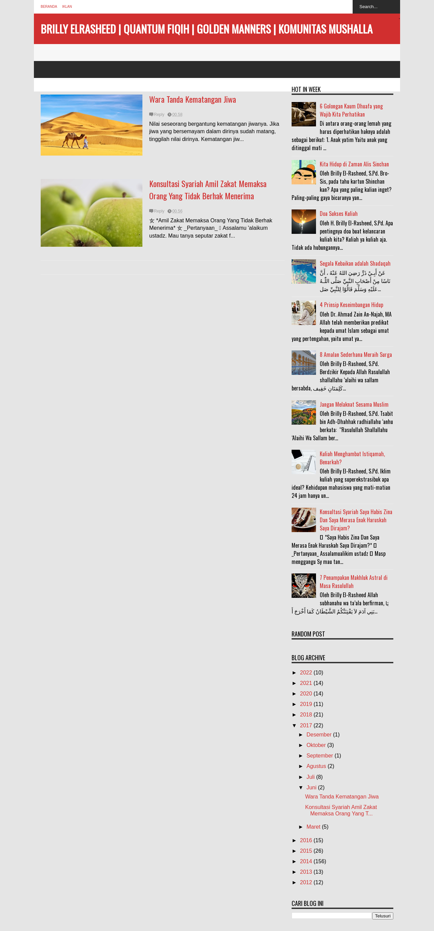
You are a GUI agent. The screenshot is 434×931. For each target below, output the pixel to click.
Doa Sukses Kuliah (339, 213)
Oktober (317, 745)
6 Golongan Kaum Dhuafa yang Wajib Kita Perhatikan (351, 110)
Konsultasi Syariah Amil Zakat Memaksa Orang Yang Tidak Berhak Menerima (208, 189)
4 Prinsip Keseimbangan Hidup (351, 305)
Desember (320, 734)
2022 (307, 672)
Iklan (67, 6)
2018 (307, 714)
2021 (307, 683)
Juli (311, 777)
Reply (159, 114)
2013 (307, 872)
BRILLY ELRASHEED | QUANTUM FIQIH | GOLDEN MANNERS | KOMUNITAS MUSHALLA (207, 29)
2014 (307, 861)
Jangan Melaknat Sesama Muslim (354, 404)
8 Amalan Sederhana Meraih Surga (356, 354)
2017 (307, 725)
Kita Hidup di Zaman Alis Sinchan (354, 164)
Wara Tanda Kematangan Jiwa (192, 99)
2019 (307, 704)
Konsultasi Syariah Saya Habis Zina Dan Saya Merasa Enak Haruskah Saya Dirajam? (356, 520)
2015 (307, 851)
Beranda (49, 6)
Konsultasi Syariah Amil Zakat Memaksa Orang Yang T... (341, 810)
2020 (307, 693)
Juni (312, 787)
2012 (307, 882)
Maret (314, 827)
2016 (307, 840)
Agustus (317, 766)
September (321, 755)
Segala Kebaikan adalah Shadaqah (355, 263)
